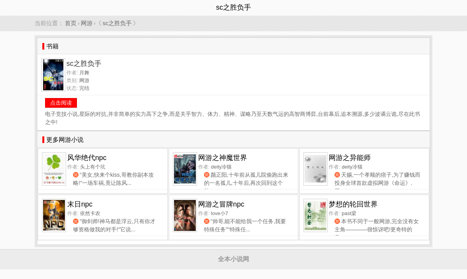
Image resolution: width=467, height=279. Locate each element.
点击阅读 (61, 103)
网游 (86, 23)
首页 (71, 23)
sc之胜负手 (117, 23)
